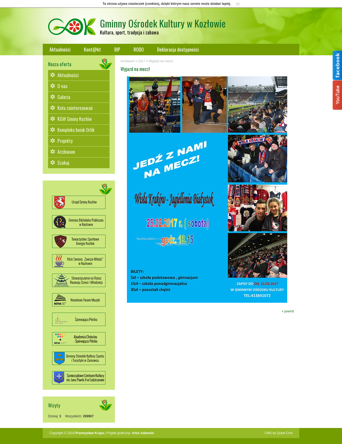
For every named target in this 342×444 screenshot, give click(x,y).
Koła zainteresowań (75, 107)
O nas (62, 85)
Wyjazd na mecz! (161, 61)
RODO (139, 49)
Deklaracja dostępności (178, 49)
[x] (238, 3)
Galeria (63, 96)
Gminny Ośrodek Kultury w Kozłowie (163, 23)
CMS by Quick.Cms (279, 433)
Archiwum (66, 151)
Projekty (65, 140)
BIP (117, 49)
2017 (141, 61)
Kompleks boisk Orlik (76, 129)
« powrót (288, 311)
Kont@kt (92, 49)
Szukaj (63, 162)
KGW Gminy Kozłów (74, 118)
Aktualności (60, 49)
